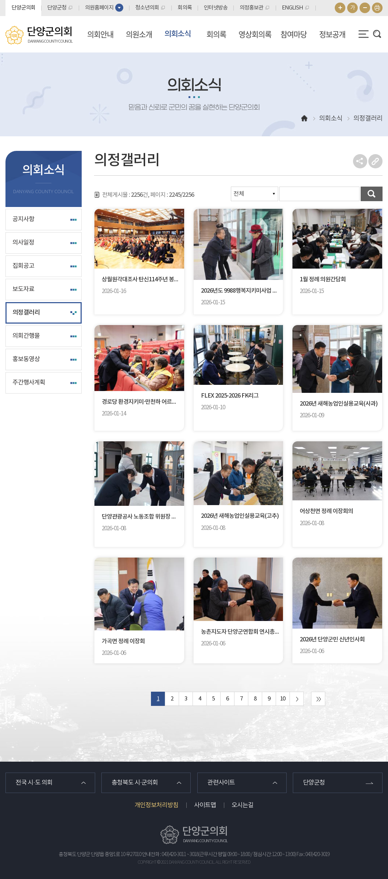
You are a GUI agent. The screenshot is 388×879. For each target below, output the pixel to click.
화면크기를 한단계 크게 (340, 8)
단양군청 (56, 8)
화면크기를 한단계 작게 (365, 8)
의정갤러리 (26, 312)
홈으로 (304, 118)
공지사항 (23, 219)
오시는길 (242, 805)
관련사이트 (221, 782)
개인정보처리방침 (156, 805)
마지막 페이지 (318, 699)
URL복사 (375, 161)
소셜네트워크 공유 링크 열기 (360, 161)
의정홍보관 (251, 8)
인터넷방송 (216, 8)
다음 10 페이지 (297, 699)
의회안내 (100, 34)
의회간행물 (26, 336)
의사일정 (23, 242)
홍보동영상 (26, 359)
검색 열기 (377, 34)
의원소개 (139, 34)
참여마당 (293, 34)
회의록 (185, 8)
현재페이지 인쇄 (377, 8)
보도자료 (23, 289)
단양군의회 (23, 8)
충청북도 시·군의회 (135, 782)
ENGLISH (292, 8)
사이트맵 (205, 805)
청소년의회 (147, 8)
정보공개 (332, 34)
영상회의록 (254, 34)
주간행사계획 (28, 382)
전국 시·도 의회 (34, 782)
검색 (372, 194)
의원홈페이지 (99, 8)
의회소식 (177, 34)
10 (282, 699)
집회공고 (23, 266)
